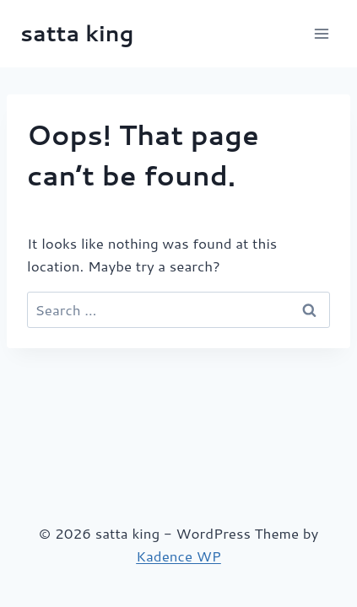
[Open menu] (321, 33)
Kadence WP (178, 555)
